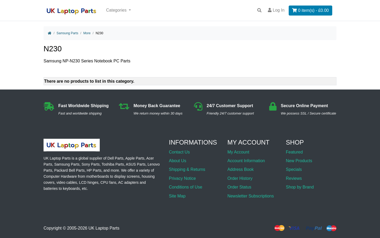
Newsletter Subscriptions (250, 196)
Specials (294, 169)
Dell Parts (115, 158)
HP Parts (94, 170)
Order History (240, 178)
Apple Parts (134, 158)
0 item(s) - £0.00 (310, 10)
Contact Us (179, 152)
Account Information (246, 160)
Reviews (294, 178)
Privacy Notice (182, 178)
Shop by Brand (300, 187)
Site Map (177, 196)
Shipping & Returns (187, 169)
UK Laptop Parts (103, 228)
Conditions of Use (185, 187)
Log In (276, 10)
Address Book (240, 169)
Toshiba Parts (113, 164)
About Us (177, 160)
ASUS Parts (136, 164)
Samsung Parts (67, 33)
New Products (299, 160)
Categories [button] (117, 10)
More (87, 33)
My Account (238, 152)
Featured (294, 152)
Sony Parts (90, 164)
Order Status (239, 187)
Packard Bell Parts (69, 170)
